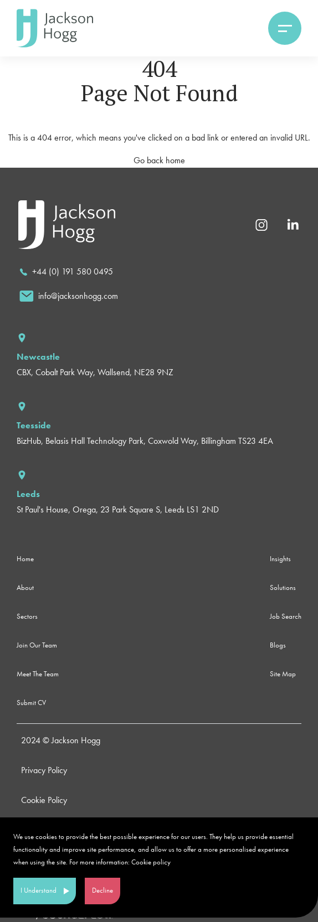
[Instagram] (261, 224)
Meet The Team (38, 673)
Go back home (159, 160)
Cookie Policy (44, 800)
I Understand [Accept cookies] (38, 890)
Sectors (27, 616)
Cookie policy (151, 862)
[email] (68, 296)
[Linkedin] (293, 224)
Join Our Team (37, 645)
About (25, 587)
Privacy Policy (44, 770)
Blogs (278, 645)
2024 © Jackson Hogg (60, 740)
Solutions (283, 587)
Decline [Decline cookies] (102, 890)
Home (25, 558)
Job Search (285, 616)
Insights (280, 558)
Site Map (283, 673)
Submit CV (31, 702)
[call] (66, 272)
